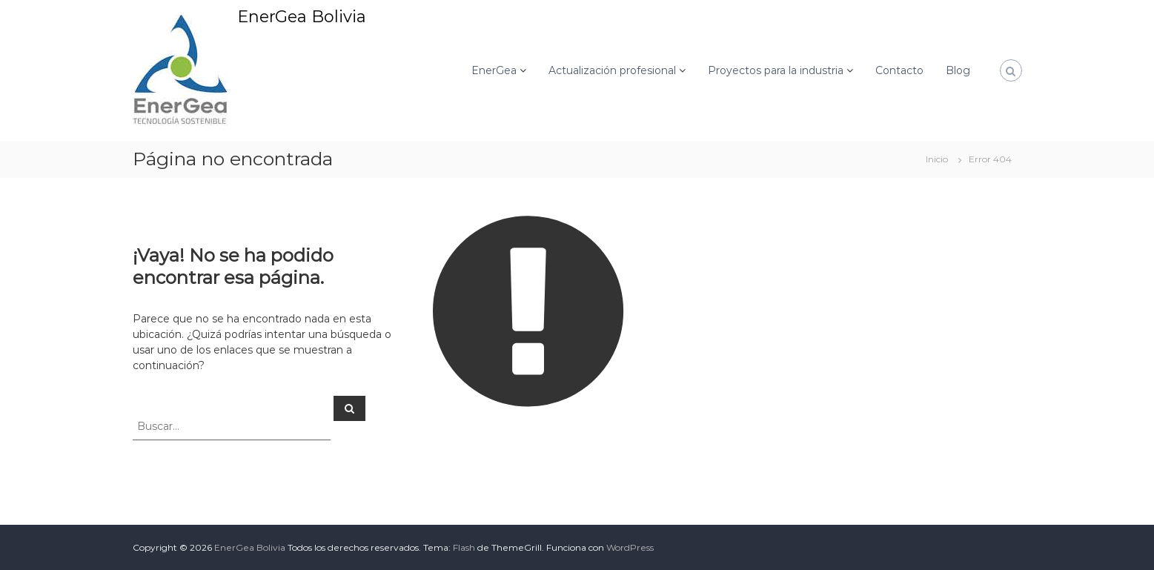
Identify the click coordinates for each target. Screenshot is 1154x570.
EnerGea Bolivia (301, 17)
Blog (958, 70)
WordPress (630, 547)
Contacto (899, 70)
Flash (464, 547)
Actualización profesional (612, 70)
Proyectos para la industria (775, 70)
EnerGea (494, 70)
